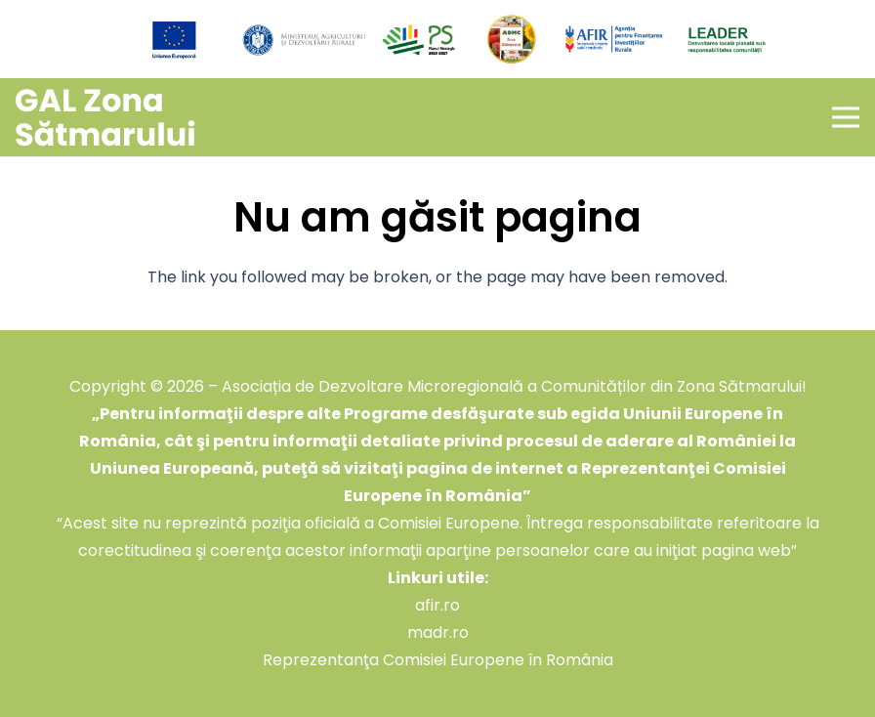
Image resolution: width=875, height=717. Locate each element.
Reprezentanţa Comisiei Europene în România (438, 660)
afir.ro (437, 605)
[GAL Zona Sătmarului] (105, 118)
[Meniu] (845, 117)
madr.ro (438, 632)
